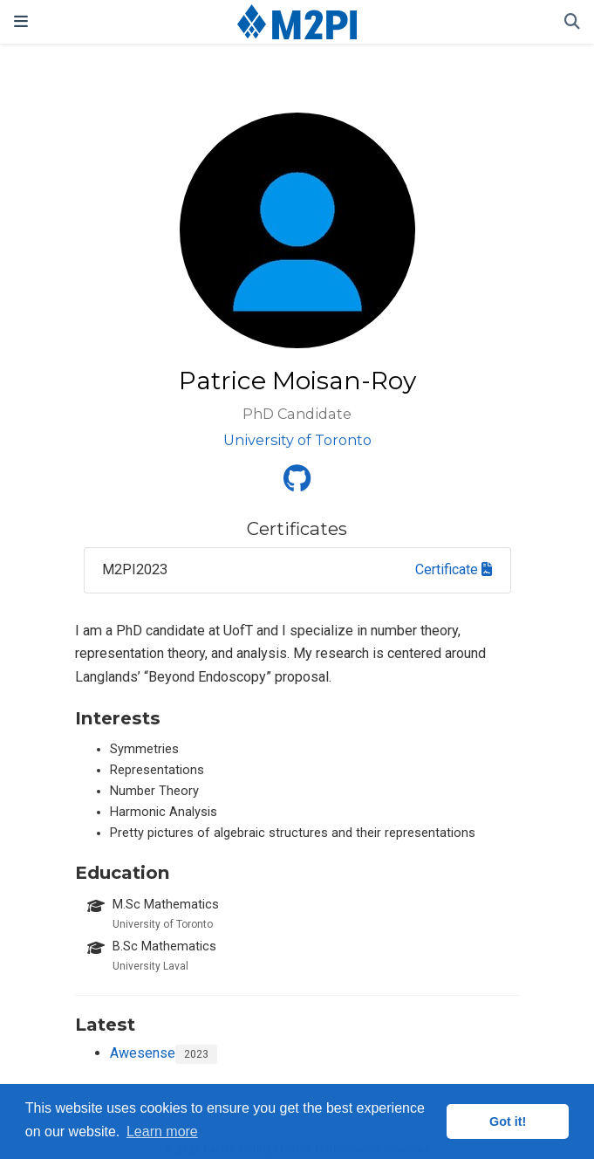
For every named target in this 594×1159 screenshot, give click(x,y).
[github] (297, 484)
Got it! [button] (507, 1121)
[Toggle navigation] (21, 21)
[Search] (572, 22)
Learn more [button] (162, 1131)
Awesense (142, 1053)
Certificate (453, 569)
